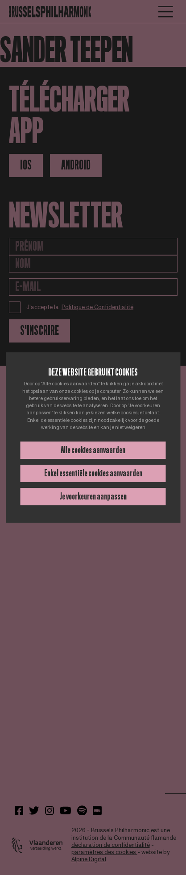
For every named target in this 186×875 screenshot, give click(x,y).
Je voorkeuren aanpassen (93, 496)
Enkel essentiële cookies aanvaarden (93, 473)
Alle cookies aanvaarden (93, 450)
